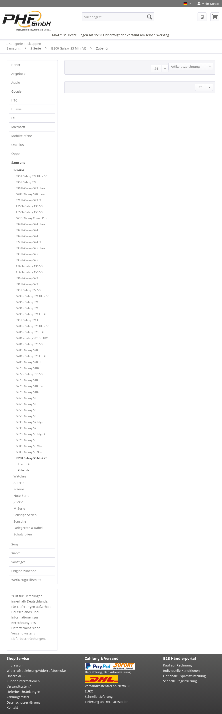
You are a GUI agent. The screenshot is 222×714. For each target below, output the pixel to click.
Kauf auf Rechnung (177, 665)
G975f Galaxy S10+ (27, 368)
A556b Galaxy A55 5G (29, 212)
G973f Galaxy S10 (27, 380)
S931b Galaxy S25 (27, 254)
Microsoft (18, 127)
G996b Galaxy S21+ (28, 302)
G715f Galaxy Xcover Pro (31, 218)
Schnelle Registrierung (180, 681)
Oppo (15, 153)
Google (16, 91)
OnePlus (17, 145)
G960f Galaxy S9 (26, 404)
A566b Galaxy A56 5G (29, 272)
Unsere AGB (15, 676)
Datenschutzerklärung (23, 702)
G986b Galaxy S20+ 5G (30, 332)
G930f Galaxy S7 (26, 428)
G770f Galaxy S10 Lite (29, 386)
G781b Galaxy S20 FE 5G (31, 356)
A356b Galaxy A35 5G (29, 206)
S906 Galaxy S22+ (27, 182)
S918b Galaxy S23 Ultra (30, 188)
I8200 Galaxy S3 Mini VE (31, 458)
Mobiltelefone (21, 136)
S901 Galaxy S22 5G (28, 290)
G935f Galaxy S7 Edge (29, 422)
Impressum (15, 665)
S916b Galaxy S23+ (28, 278)
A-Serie (19, 483)
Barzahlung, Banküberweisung (108, 672)
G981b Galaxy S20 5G (29, 344)
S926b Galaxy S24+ (28, 236)
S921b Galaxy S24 (27, 230)
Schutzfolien (23, 534)
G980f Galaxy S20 (27, 350)
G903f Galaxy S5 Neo (29, 452)
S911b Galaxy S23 (27, 284)
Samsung (18, 162)
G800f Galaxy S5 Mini (29, 446)
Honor (15, 65)
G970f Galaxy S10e (27, 392)
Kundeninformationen (23, 681)
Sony (14, 544)
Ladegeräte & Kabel (28, 528)
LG (13, 118)
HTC (14, 100)
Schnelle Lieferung (99, 696)
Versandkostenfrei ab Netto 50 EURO (107, 688)
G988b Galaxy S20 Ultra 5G (33, 326)
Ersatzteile (24, 464)
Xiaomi (16, 553)
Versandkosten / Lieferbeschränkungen (23, 689)
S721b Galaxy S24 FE (29, 242)
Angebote (18, 74)
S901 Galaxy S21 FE (28, 320)
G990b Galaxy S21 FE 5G (31, 314)
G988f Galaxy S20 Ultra (30, 194)
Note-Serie (21, 495)
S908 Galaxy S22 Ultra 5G (32, 176)
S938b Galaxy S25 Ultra (30, 248)
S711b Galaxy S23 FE (29, 200)
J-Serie (18, 502)
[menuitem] (208, 3)
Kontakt (12, 707)
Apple (15, 82)
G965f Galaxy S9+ (27, 398)
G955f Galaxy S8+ (27, 410)
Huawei (16, 109)
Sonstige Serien (25, 515)
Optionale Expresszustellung (184, 676)
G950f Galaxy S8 (26, 416)
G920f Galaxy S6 (26, 440)
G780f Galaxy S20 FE (28, 362)
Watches (20, 476)
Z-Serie (19, 489)
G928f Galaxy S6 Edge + (30, 434)
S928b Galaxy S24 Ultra (30, 224)
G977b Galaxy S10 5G (29, 374)
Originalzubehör (23, 571)
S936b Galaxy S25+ (28, 260)
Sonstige (20, 521)
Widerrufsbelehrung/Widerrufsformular (32, 670)
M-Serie (19, 508)
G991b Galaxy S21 (27, 308)
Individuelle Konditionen (181, 670)
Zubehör (23, 470)
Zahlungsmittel (18, 697)
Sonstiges (18, 562)
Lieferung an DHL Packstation (106, 702)
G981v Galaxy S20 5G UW (32, 338)
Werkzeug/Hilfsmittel (26, 580)
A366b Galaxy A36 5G (29, 266)
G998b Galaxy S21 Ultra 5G (33, 296)
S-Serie (19, 170)
